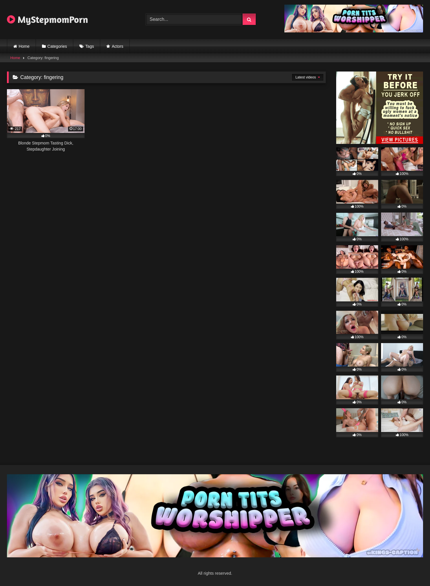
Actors (117, 46)
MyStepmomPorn (47, 19)
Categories (57, 46)
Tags (89, 46)
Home (24, 46)
